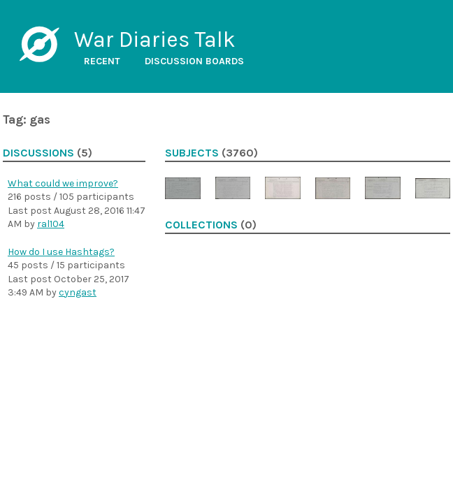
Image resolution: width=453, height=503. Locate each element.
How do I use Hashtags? (61, 252)
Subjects (192, 153)
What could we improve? (63, 183)
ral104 (50, 224)
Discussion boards (194, 61)
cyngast (77, 292)
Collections (201, 225)
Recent (102, 61)
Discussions (38, 153)
